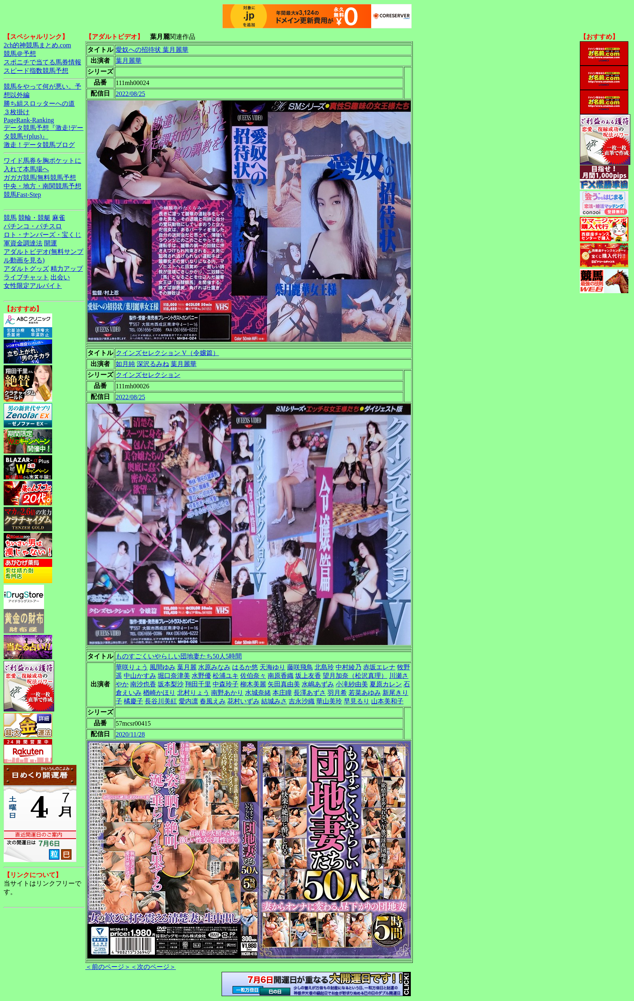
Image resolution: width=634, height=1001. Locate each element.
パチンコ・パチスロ (33, 226)
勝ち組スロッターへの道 (39, 103)
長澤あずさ (310, 692)
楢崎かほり (159, 692)
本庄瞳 (282, 692)
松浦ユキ (226, 675)
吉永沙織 (302, 701)
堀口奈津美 (174, 675)
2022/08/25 (130, 93)
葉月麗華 (129, 60)
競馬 (10, 217)
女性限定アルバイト (33, 285)
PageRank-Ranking (29, 120)
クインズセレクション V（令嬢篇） (167, 352)
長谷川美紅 (161, 701)
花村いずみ (243, 701)
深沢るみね (153, 363)
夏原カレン (386, 684)
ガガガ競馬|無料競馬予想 (40, 177)
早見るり (357, 701)
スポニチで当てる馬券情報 (42, 62)
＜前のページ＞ (108, 966)
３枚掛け (17, 112)
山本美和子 (387, 701)
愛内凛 (188, 701)
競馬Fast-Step (22, 194)
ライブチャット (26, 277)
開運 (50, 243)
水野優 (201, 675)
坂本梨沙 (171, 684)
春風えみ (213, 701)
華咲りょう (132, 667)
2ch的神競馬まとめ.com (37, 45)
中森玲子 (226, 684)
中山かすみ (140, 675)
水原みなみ (214, 667)
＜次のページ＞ (153, 966)
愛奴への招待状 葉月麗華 (152, 49)
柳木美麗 (253, 684)
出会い (60, 277)
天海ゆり (272, 667)
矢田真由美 (284, 684)
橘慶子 (133, 701)
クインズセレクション (148, 374)
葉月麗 (187, 667)
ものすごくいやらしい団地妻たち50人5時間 (179, 656)
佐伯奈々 (253, 675)
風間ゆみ (162, 667)
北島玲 (324, 667)
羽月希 (337, 692)
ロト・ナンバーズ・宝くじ (42, 234)
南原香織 (281, 675)
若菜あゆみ (365, 692)
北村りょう (193, 692)
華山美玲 (329, 701)
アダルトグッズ (26, 268)
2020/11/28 (130, 734)
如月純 (125, 363)
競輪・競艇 (34, 217)
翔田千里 (198, 684)
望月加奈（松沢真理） (355, 675)
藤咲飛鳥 (300, 667)
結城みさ (274, 701)
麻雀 (58, 217)
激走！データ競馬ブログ (39, 144)
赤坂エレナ (379, 667)
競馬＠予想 (20, 53)
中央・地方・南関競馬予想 (42, 186)
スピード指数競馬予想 (36, 70)
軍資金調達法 (23, 243)
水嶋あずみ (318, 684)
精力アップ (67, 268)
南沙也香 (143, 684)
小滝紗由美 (352, 684)
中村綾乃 (348, 667)
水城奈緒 (258, 692)
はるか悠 (245, 667)
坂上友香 (308, 675)
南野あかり (227, 692)
